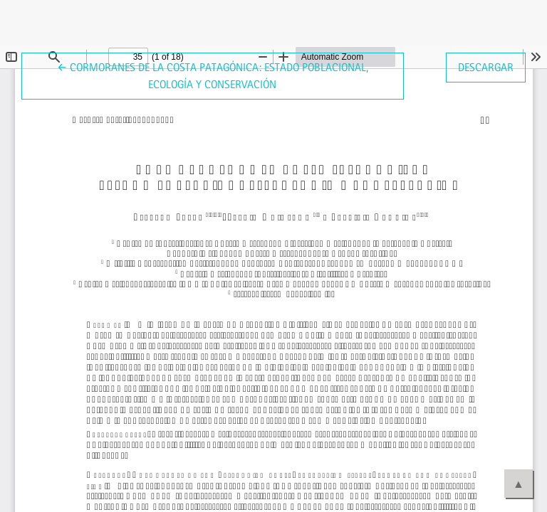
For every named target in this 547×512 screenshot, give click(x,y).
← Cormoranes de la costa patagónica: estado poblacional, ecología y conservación (212, 74)
